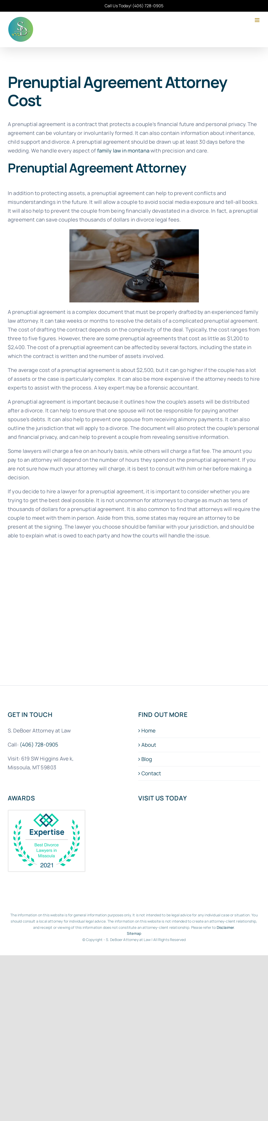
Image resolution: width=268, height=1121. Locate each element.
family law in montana (123, 150)
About (148, 744)
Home (148, 730)
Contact (151, 773)
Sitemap (134, 933)
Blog (146, 759)
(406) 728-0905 (147, 6)
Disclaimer (225, 927)
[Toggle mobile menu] (257, 20)
